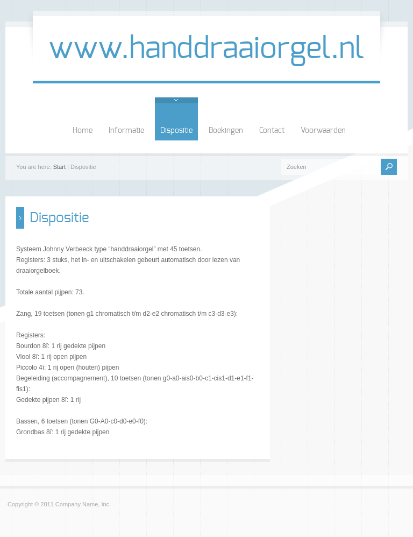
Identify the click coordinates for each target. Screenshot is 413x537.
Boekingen (226, 131)
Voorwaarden (323, 131)
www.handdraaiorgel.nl (206, 49)
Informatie (126, 131)
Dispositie (176, 131)
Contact (271, 131)
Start (59, 167)
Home (82, 131)
